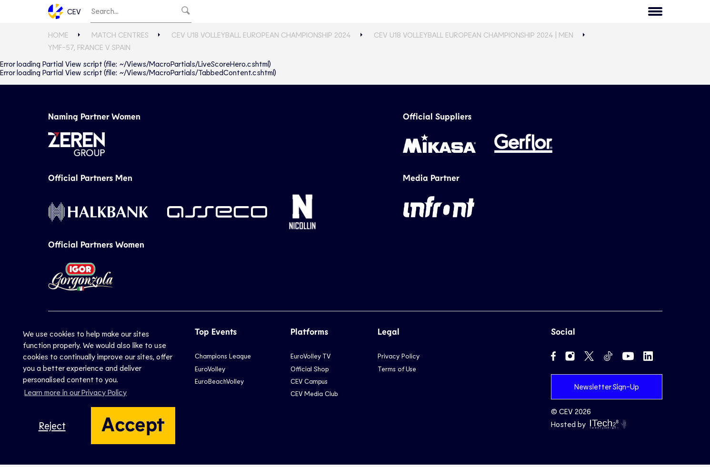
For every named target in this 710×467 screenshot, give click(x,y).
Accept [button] (133, 423)
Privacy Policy (399, 358)
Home (58, 36)
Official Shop (309, 371)
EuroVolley (210, 371)
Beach (387, 12)
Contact (638, 12)
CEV (64, 12)
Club (302, 12)
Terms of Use (397, 371)
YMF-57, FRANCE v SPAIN (89, 49)
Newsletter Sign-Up (606, 388)
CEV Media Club (314, 396)
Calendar (557, 12)
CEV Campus (309, 383)
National (343, 12)
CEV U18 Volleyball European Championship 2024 (261, 36)
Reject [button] (52, 425)
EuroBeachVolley (219, 383)
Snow (423, 12)
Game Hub (504, 12)
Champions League (223, 358)
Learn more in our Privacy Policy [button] (75, 392)
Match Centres (120, 36)
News (459, 12)
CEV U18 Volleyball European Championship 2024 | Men (473, 36)
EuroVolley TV (253, 12)
